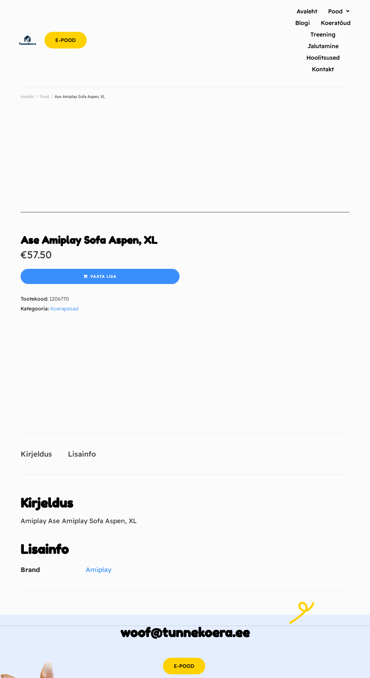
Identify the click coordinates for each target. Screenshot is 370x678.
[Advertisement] (185, 161)
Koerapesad (64, 308)
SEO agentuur (161, 668)
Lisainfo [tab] (82, 400)
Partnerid (264, 656)
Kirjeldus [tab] (36, 400)
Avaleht (27, 96)
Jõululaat (252, 668)
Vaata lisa (103, 276)
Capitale (186, 668)
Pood (44, 96)
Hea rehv (207, 668)
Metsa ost (230, 668)
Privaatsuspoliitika (232, 656)
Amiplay (98, 516)
